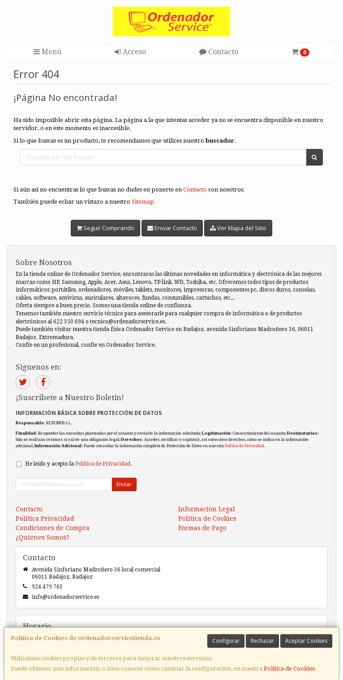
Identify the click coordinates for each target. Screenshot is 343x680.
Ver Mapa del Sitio (238, 228)
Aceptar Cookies (306, 641)
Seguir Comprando (105, 228)
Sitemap (143, 201)
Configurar (226, 641)
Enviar (124, 484)
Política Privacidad (45, 518)
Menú (47, 52)
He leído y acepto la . (78, 464)
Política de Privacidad (244, 445)
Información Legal (206, 509)
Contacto (218, 52)
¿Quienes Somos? (42, 537)
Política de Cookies (289, 668)
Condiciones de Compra (53, 528)
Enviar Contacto (172, 228)
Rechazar (262, 641)
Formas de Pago (202, 528)
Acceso (130, 52)
